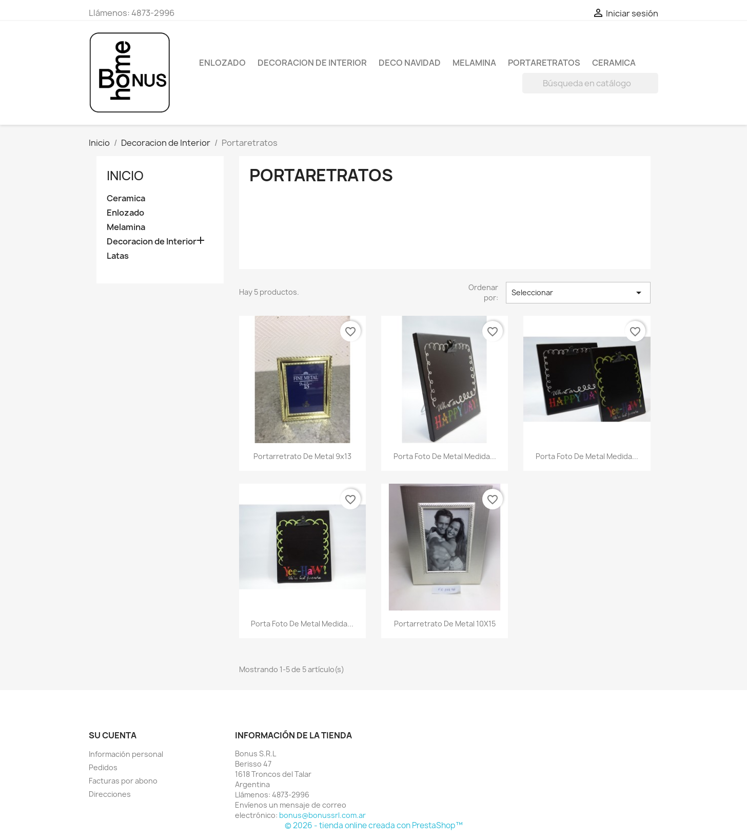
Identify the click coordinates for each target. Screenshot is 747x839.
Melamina (474, 62)
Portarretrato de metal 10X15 (445, 623)
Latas (118, 256)
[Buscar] (590, 83)
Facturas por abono (123, 781)
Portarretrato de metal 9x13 (302, 456)
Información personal (126, 754)
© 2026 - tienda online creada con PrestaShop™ (374, 825)
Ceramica (614, 62)
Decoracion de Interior (312, 62)
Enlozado (222, 62)
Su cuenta (112, 735)
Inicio (125, 175)
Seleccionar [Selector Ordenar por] (578, 293)
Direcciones (110, 794)
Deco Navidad (410, 62)
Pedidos (103, 767)
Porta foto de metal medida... (445, 456)
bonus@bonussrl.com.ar (322, 815)
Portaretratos (544, 62)
